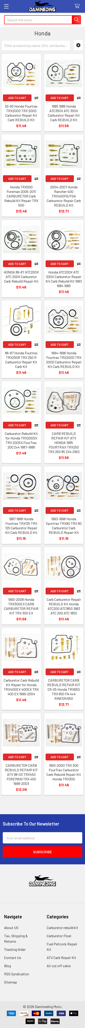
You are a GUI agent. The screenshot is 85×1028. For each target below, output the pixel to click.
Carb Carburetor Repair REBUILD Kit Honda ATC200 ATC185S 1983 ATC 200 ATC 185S (64, 606)
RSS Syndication (16, 974)
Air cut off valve (59, 966)
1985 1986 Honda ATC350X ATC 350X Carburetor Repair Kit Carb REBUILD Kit (64, 113)
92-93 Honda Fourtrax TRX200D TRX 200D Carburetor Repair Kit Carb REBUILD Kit (21, 113)
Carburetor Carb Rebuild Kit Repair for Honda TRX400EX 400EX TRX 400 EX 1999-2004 (21, 687)
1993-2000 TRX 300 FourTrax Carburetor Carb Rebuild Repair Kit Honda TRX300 (63, 772)
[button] (78, 45)
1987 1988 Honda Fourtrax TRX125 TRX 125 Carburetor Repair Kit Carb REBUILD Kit (21, 526)
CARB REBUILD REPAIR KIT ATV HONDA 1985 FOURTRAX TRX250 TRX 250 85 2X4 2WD (64, 442)
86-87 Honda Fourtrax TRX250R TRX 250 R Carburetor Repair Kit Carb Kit (21, 360)
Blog (7, 966)
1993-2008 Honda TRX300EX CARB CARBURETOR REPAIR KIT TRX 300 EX (21, 606)
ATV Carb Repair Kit (61, 957)
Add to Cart (17, 98)
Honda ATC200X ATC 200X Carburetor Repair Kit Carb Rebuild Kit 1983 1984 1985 (64, 279)
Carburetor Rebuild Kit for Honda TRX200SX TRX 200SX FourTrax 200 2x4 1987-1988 (21, 440)
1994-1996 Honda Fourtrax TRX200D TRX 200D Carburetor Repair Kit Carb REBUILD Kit (64, 360)
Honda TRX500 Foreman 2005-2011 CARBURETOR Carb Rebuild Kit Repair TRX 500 (21, 196)
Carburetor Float (59, 936)
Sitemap (10, 982)
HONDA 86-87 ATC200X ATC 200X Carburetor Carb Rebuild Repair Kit (21, 276)
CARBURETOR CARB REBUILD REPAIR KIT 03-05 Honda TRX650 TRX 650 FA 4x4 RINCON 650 (63, 689)
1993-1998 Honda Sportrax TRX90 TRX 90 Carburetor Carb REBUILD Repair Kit (64, 526)
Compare (36, 97)
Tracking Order (15, 949)
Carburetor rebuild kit (62, 927)
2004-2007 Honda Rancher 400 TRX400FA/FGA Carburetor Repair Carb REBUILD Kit (64, 196)
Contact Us (12, 957)
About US (11, 927)
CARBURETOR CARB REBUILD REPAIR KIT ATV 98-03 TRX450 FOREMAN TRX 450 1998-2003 (21, 774)
